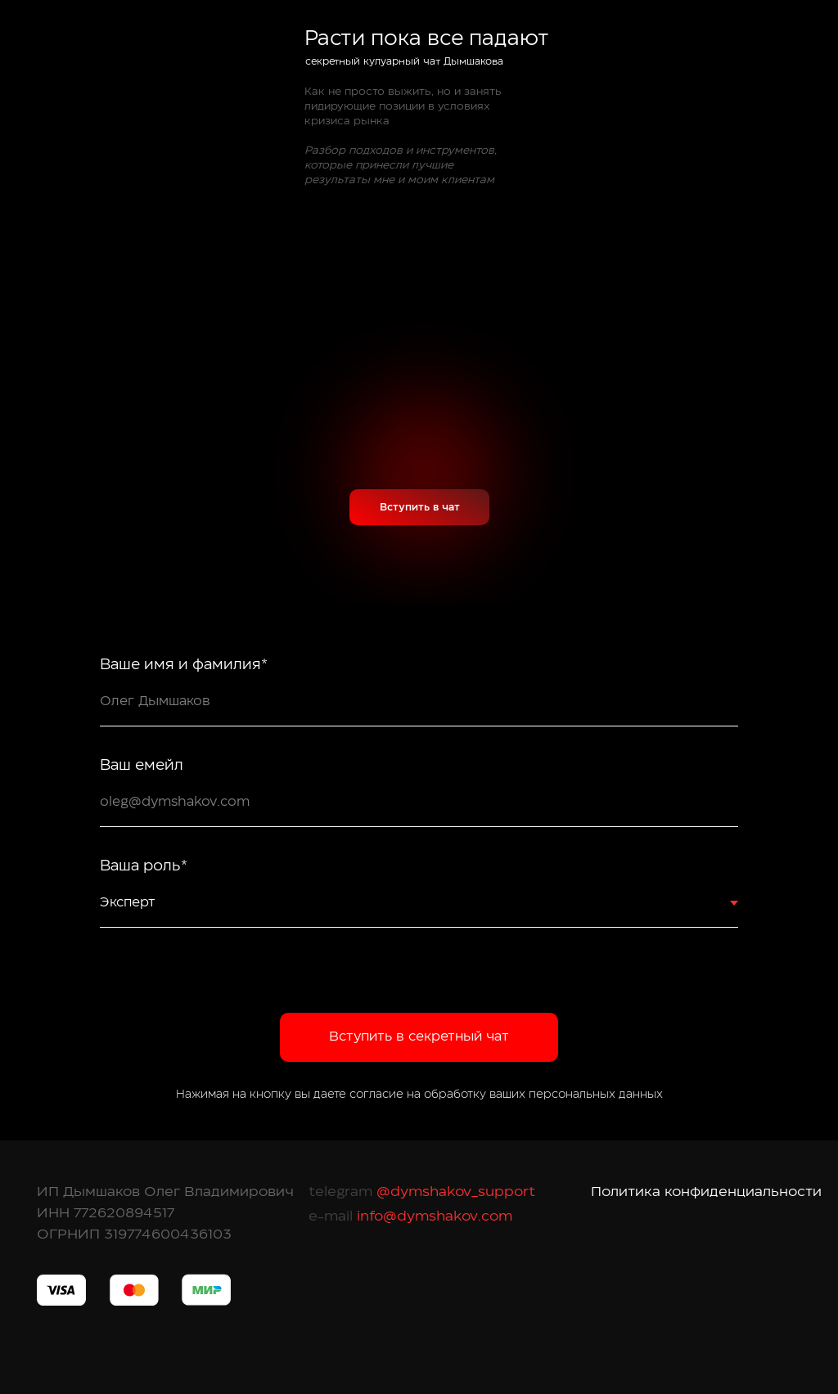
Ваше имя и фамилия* (184, 665)
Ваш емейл (141, 765)
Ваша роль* (143, 866)
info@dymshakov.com (432, 1216)
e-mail (331, 1216)
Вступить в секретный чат (419, 1036)
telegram (340, 1191)
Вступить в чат (420, 507)
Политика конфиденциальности (706, 1191)
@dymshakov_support (453, 1191)
